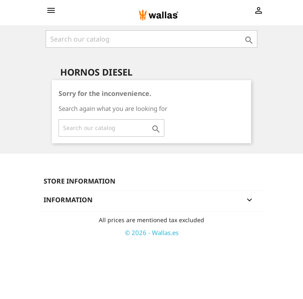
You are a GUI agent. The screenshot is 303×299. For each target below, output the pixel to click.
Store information (79, 181)
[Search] (151, 39)
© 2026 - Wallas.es (151, 232)
